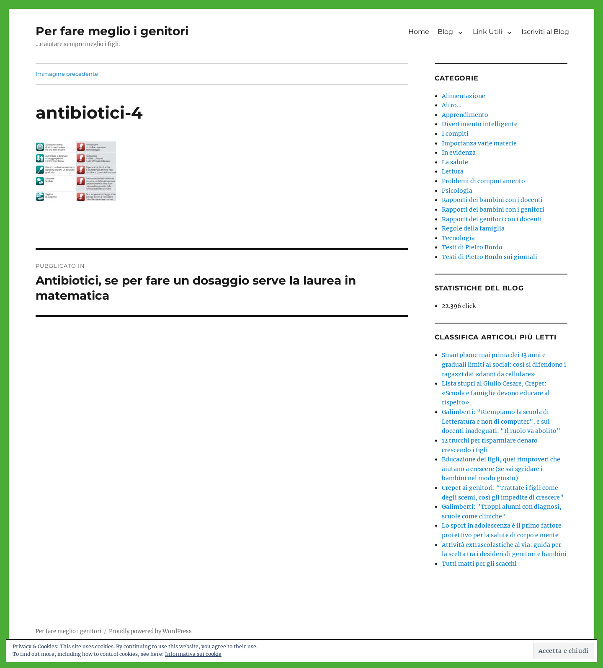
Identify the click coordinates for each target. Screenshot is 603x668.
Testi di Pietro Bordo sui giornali (489, 257)
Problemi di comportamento (483, 181)
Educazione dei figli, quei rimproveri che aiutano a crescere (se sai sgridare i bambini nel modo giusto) (501, 469)
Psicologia (457, 190)
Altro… (451, 105)
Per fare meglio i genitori (112, 31)
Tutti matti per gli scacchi (479, 563)
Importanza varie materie (479, 143)
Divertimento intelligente (480, 124)
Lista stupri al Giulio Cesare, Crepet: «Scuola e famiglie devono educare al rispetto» (496, 393)
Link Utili (487, 32)
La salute (455, 162)
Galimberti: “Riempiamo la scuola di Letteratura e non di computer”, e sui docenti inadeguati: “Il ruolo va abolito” (501, 421)
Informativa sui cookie (193, 654)
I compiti (455, 133)
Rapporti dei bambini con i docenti (492, 200)
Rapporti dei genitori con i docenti (492, 219)
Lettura (453, 171)
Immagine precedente (67, 73)
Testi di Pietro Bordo (472, 247)
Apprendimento (465, 115)
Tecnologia (458, 238)
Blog (445, 32)
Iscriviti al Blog (545, 32)
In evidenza (459, 152)
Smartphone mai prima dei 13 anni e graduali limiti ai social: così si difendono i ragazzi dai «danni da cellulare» (504, 364)
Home (418, 32)
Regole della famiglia (473, 228)
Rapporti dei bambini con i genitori (493, 209)
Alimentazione (463, 96)
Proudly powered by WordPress (150, 631)
